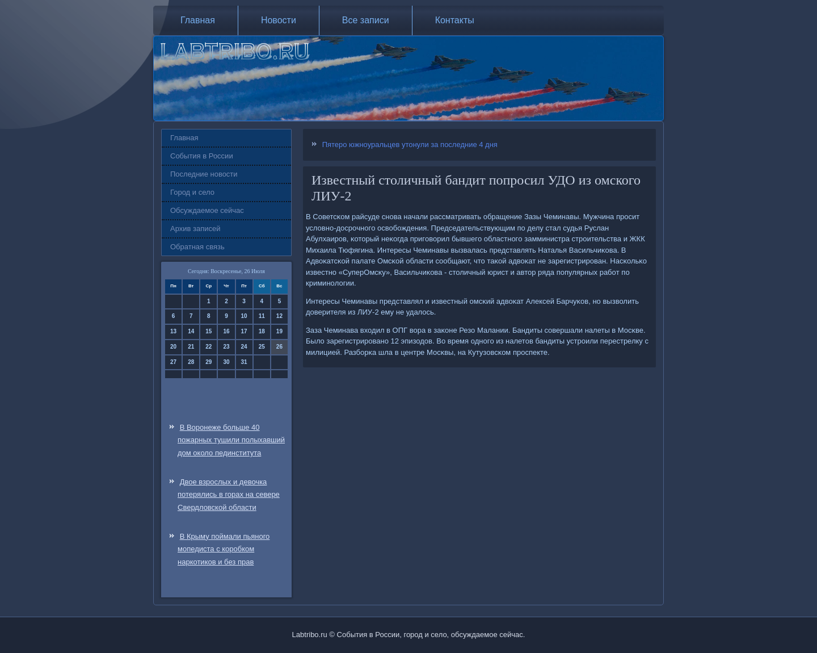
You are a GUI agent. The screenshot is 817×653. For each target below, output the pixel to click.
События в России (201, 156)
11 (262, 316)
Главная (197, 20)
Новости (278, 20)
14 (191, 331)
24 (244, 347)
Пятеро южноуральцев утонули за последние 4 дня (410, 144)
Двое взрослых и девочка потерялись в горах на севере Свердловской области (229, 495)
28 (191, 362)
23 (226, 347)
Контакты (454, 20)
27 (173, 362)
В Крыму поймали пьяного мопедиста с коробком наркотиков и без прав (223, 549)
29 (208, 362)
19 (279, 331)
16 (226, 331)
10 (244, 316)
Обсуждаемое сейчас (207, 210)
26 (279, 347)
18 (262, 331)
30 (226, 362)
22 (208, 347)
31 (244, 362)
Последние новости (204, 174)
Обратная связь (197, 246)
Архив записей (195, 228)
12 (279, 316)
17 (244, 331)
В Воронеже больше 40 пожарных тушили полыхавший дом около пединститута (231, 440)
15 (208, 331)
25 (262, 347)
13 (173, 331)
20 (173, 347)
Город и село (192, 192)
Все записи (365, 20)
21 (191, 347)
